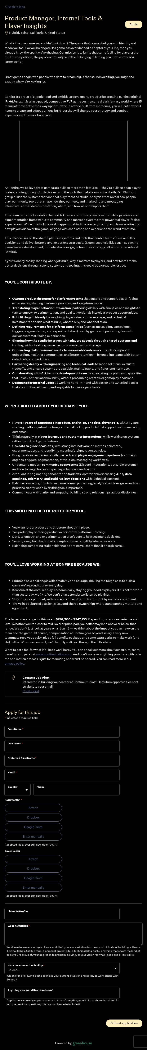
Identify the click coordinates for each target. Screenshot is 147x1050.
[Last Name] (62, 748)
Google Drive (33, 827)
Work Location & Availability (26, 965)
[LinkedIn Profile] (62, 916)
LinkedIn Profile (18, 911)
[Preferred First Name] (62, 763)
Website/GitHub (19, 925)
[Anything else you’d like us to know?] (62, 995)
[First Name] (62, 734)
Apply (133, 24)
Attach (33, 808)
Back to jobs (15, 7)
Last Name (15, 743)
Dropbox (33, 817)
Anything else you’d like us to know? (31, 990)
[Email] (62, 777)
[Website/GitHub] (73, 937)
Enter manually (33, 836)
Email (12, 772)
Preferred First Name (22, 758)
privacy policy (14, 663)
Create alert (31, 691)
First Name (15, 729)
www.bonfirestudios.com (53, 654)
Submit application (124, 1023)
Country (13, 787)
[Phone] (76, 792)
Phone (41, 787)
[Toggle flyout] (26, 790)
